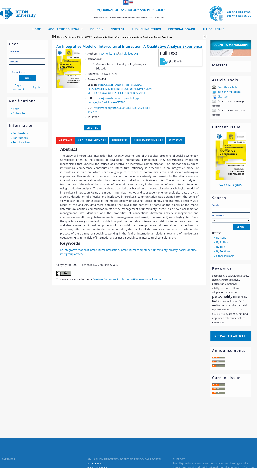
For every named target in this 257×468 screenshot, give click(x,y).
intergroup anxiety (71, 254)
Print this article (227, 87)
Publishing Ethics (146, 29)
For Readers (20, 133)
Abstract (65, 140)
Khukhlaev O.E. (129, 53)
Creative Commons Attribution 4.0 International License (127, 279)
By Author (222, 242)
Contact (118, 29)
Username (14, 51)
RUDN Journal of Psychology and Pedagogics (128, 13)
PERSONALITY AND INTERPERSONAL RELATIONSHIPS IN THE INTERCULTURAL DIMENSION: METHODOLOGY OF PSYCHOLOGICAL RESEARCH (120, 89)
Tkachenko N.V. (108, 53)
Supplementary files (148, 140)
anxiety (173, 250)
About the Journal (64, 29)
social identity (187, 250)
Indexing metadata (229, 92)
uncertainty (160, 250)
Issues (95, 29)
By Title (220, 247)
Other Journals (225, 256)
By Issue (221, 237)
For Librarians (21, 142)
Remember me (19, 71)
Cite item (222, 96)
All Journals (213, 29)
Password (13, 61)
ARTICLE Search (95, 463)
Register (36, 87)
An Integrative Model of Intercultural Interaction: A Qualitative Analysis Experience (133, 37)
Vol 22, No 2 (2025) (230, 185)
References (120, 140)
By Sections (223, 251)
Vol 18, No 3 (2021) (83, 37)
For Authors (20, 138)
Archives (69, 37)
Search (215, 205)
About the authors (92, 140)
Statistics (175, 140)
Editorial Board (181, 29)
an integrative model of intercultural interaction (89, 250)
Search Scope (231, 218)
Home (36, 29)
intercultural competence (136, 250)
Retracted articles (230, 336)
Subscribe (19, 113)
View (16, 108)
